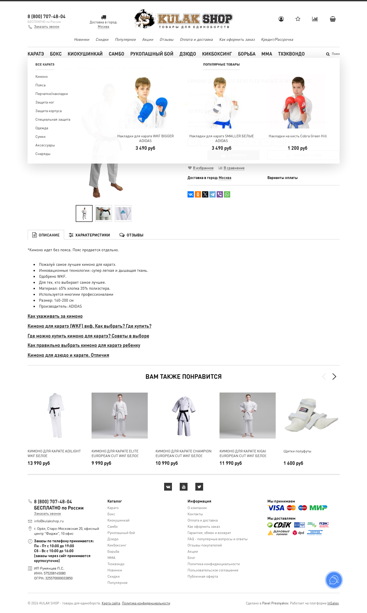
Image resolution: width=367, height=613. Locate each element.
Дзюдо (187, 54)
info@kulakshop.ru (49, 520)
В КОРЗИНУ (233, 155)
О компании (197, 507)
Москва (225, 177)
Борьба (246, 54)
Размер (193, 135)
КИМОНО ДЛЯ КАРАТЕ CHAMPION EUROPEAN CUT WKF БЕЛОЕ (183, 453)
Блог (191, 557)
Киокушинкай (85, 54)
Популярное (125, 39)
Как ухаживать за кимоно (55, 316)
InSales (333, 603)
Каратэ (36, 54)
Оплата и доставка (196, 39)
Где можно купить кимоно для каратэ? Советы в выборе (88, 336)
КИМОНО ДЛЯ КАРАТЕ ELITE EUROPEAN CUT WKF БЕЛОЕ (115, 453)
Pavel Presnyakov (275, 603)
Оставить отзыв (224, 87)
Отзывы (166, 39)
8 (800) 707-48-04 (47, 16)
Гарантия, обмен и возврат (209, 532)
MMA (266, 54)
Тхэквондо (291, 54)
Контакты (195, 513)
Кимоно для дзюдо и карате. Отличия (68, 355)
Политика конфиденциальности (214, 563)
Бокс (56, 54)
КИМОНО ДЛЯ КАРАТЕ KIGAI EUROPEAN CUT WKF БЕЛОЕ (243, 453)
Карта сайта (111, 603)
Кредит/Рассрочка (277, 39)
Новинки (81, 39)
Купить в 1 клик (303, 155)
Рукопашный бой (151, 54)
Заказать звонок (46, 26)
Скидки (101, 39)
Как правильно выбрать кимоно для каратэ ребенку (84, 345)
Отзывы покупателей (205, 545)
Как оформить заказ (237, 39)
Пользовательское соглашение (213, 570)
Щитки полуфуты (297, 451)
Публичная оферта (203, 576)
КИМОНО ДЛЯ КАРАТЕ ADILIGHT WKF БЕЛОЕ (54, 453)
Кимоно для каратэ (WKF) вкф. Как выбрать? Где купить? (89, 326)
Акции (147, 39)
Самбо (116, 54)
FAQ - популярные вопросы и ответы (218, 538)
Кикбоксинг (217, 54)
